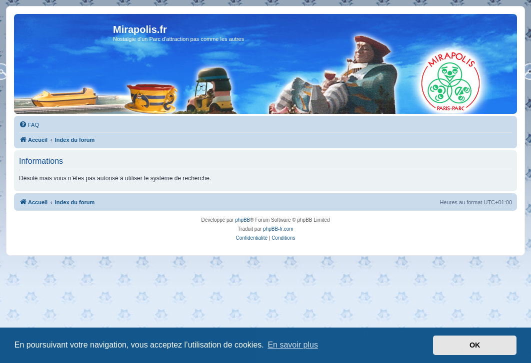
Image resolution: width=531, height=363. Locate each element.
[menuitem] (29, 125)
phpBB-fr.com (278, 229)
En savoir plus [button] (293, 345)
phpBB (242, 220)
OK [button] (475, 345)
